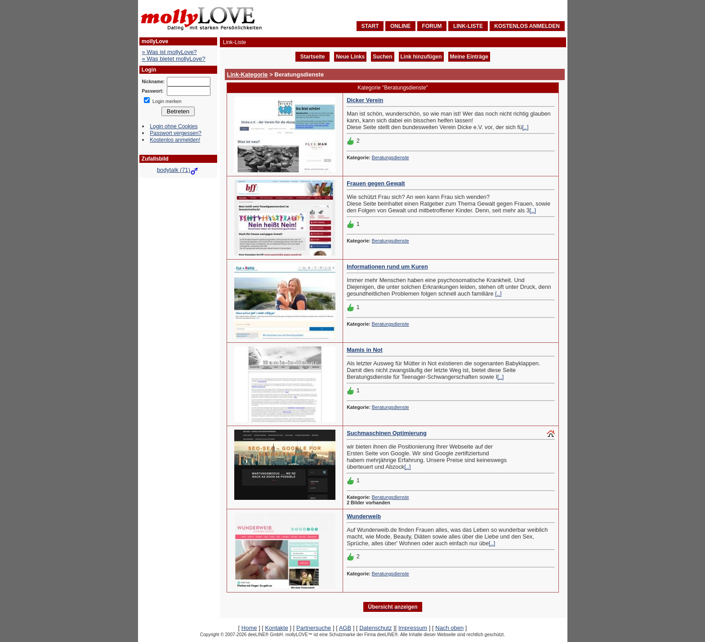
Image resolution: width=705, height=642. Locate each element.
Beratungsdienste (390, 157)
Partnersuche (313, 627)
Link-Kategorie (247, 74)
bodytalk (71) (178, 169)
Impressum (412, 627)
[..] (525, 127)
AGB (345, 627)
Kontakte (276, 627)
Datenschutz (375, 627)
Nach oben (449, 627)
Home (249, 627)
